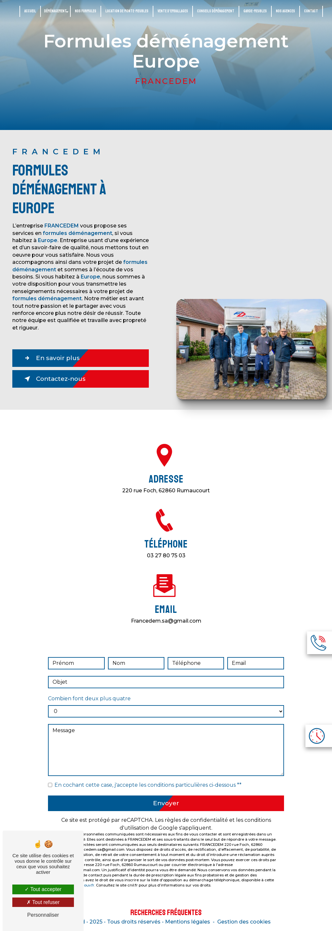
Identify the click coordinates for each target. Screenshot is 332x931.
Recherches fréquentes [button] (166, 912)
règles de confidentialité (196, 813)
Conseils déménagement (215, 11)
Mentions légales (187, 922)
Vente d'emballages (173, 11)
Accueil (30, 11)
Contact (311, 11)
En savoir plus (52, 358)
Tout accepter (43, 889)
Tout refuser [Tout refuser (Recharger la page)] (43, 902)
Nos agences (285, 11)
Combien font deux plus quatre (89, 691)
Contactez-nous (55, 378)
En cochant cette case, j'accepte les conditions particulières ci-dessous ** (148, 777)
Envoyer (166, 796)
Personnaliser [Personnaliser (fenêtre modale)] (43, 915)
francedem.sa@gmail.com (166, 613)
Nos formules (85, 11)
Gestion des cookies (244, 922)
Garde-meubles (255, 11)
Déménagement (55, 11)
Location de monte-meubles (126, 11)
